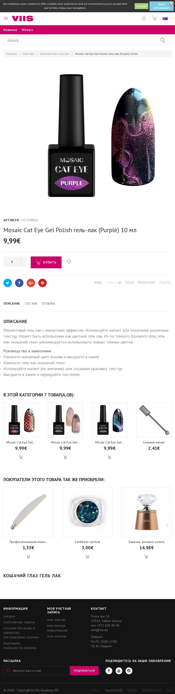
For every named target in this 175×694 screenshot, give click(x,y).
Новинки (10, 30)
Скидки (9, 616)
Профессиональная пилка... (28, 542)
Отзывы (48, 304)
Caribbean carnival (87, 542)
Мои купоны (56, 636)
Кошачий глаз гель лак (54, 53)
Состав (31, 304)
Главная (11, 53)
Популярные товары (19, 622)
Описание (11, 304)
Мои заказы (56, 620)
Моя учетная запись (59, 610)
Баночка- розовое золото (147, 542)
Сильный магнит (154, 442)
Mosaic (27, 30)
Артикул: (11, 220)
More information (161, 6)
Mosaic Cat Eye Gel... (21, 442)
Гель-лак (28, 53)
